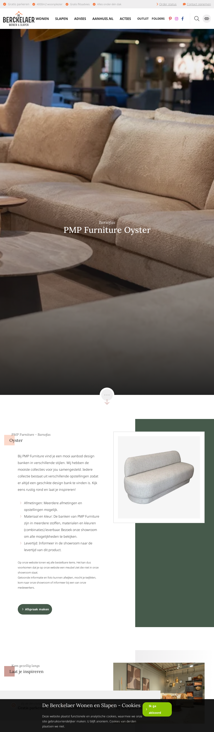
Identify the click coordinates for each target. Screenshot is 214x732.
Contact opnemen (199, 4)
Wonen (42, 18)
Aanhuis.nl (102, 18)
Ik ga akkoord (155, 709)
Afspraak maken (37, 609)
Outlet (143, 19)
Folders (158, 19)
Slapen (61, 18)
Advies (80, 18)
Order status (168, 4)
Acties (125, 18)
